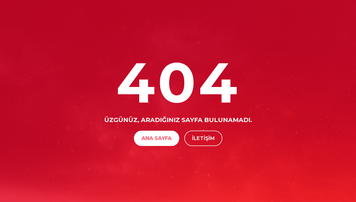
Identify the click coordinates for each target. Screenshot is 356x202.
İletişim (203, 138)
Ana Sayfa (156, 138)
